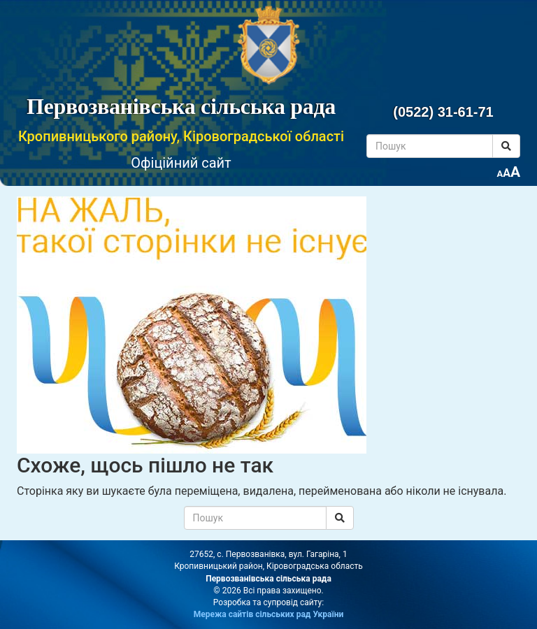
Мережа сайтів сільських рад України (269, 614)
